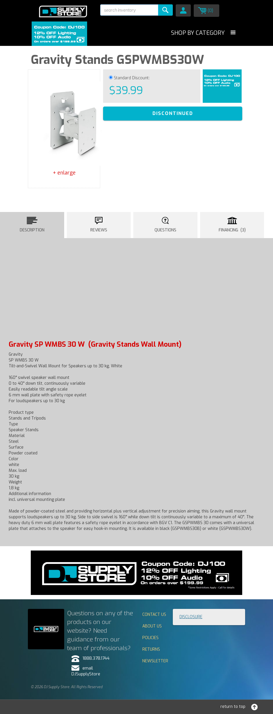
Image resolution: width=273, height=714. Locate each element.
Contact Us (154, 614)
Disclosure (190, 617)
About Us (152, 626)
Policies (150, 638)
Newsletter (155, 661)
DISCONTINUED (172, 113)
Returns (151, 649)
